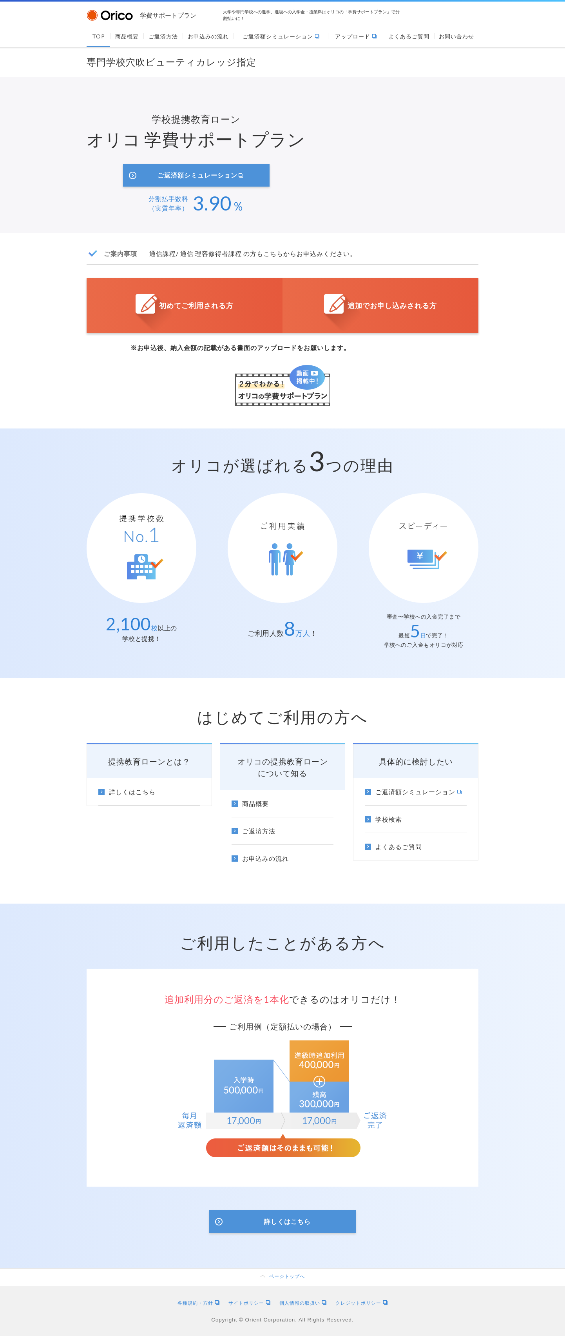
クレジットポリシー (361, 1303)
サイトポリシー (249, 1303)
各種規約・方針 (198, 1303)
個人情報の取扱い (302, 1303)
